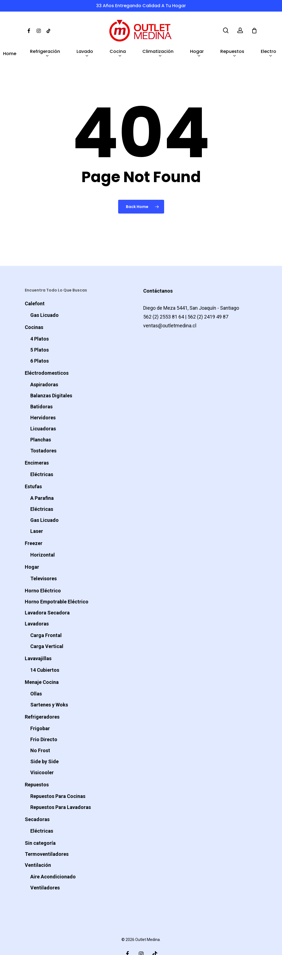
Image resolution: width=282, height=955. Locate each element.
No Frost (40, 735)
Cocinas (34, 312)
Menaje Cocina (42, 667)
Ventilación (38, 850)
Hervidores (43, 402)
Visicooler (42, 757)
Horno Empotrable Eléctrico (56, 586)
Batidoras (41, 391)
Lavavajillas (38, 643)
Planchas (40, 424)
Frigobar (40, 713)
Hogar (32, 551)
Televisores (43, 563)
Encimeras (37, 447)
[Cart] (254, 31)
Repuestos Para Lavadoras (60, 792)
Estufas (33, 471)
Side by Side (44, 746)
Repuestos (37, 769)
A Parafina (42, 482)
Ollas (36, 678)
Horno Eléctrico (43, 575)
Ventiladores (45, 872)
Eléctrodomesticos (47, 357)
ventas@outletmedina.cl (169, 310)
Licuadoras (43, 413)
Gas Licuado (44, 300)
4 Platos (39, 323)
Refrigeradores (42, 701)
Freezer (33, 528)
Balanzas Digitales (51, 380)
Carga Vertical (46, 631)
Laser (36, 516)
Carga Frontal (46, 620)
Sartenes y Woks (49, 689)
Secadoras (37, 804)
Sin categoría (40, 827)
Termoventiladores (47, 838)
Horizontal (42, 539)
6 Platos (39, 345)
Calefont (35, 288)
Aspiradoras (44, 369)
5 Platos (39, 334)
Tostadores (43, 435)
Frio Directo (43, 724)
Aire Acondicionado (53, 861)
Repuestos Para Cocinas (57, 781)
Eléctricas (41, 459)
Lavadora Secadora (47, 597)
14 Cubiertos (44, 654)
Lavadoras (37, 608)
